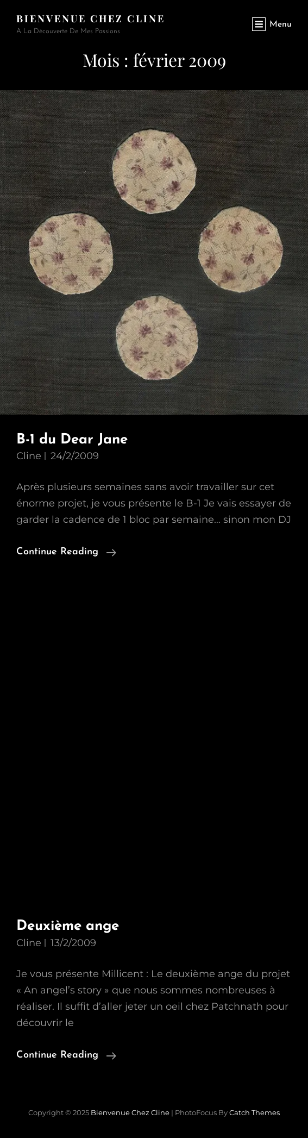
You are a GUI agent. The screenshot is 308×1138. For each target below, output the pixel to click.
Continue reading (66, 552)
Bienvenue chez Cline (90, 18)
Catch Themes (254, 1112)
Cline (28, 456)
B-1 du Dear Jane (72, 440)
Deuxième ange (67, 926)
